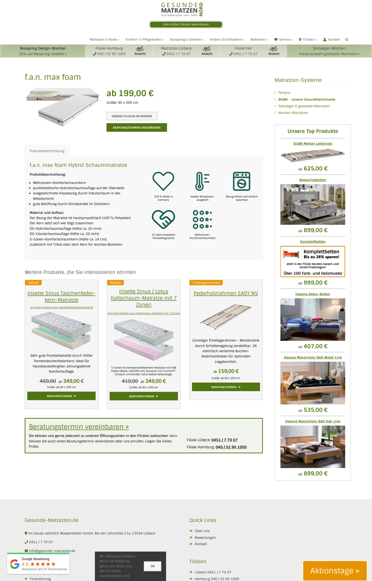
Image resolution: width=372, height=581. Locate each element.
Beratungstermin (61, 396)
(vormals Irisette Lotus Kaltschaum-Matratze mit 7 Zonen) (144, 313)
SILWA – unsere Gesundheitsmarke (306, 99)
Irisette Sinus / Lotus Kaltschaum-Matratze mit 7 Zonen (144, 298)
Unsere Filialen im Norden (130, 116)
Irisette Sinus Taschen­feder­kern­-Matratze (61, 296)
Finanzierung (40, 579)
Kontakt (201, 544)
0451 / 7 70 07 (41, 542)
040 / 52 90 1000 (225, 579)
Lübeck (200, 572)
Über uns (202, 531)
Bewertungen (205, 537)
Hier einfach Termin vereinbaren (186, 24)
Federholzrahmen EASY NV (226, 293)
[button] (346, 39)
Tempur (284, 92)
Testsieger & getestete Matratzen (304, 106)
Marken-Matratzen (293, 113)
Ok (153, 566)
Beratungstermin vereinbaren (136, 128)
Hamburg (202, 579)
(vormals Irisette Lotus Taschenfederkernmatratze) (61, 307)
